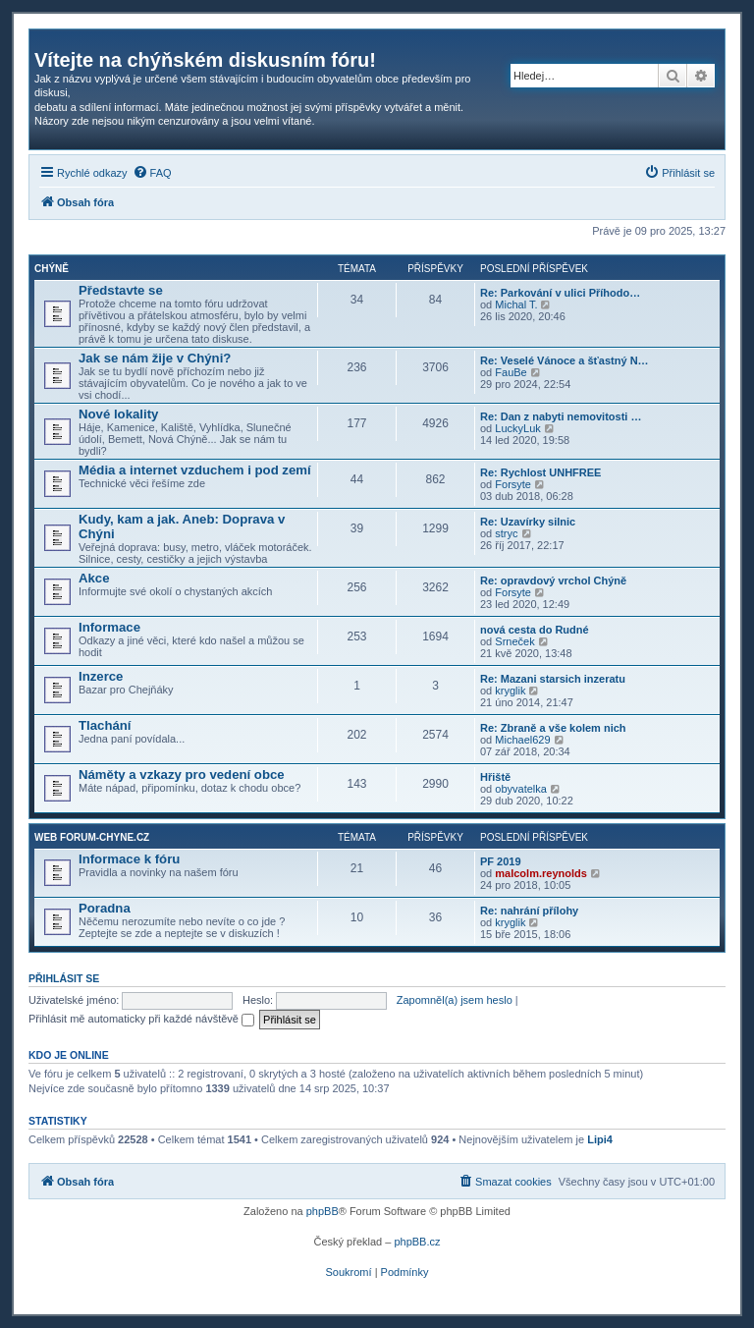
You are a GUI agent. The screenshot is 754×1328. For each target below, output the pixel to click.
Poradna (105, 908)
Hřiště (495, 777)
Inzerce (101, 676)
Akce (94, 578)
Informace (109, 627)
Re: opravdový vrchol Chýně (553, 580)
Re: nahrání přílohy (529, 910)
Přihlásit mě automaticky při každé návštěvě (141, 1018)
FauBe (510, 372)
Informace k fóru (129, 859)
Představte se (121, 290)
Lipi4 (600, 1139)
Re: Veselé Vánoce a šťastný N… (564, 360)
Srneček (514, 641)
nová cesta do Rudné (534, 630)
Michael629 (522, 740)
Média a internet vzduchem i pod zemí (195, 470)
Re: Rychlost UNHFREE (540, 472)
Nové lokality (118, 414)
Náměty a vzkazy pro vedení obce (182, 774)
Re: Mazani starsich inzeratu (552, 679)
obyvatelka (521, 789)
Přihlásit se (63, 978)
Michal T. (516, 304)
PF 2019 (500, 861)
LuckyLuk (517, 428)
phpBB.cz (417, 1241)
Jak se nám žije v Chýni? (155, 358)
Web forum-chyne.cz (91, 837)
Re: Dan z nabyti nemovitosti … (560, 416)
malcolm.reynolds (541, 873)
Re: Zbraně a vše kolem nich (553, 728)
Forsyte (513, 484)
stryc (506, 533)
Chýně (51, 268)
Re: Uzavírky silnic (527, 521)
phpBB (322, 1211)
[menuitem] (152, 173)
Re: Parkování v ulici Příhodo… (560, 293)
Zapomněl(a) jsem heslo (454, 1000)
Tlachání (105, 725)
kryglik (510, 690)
